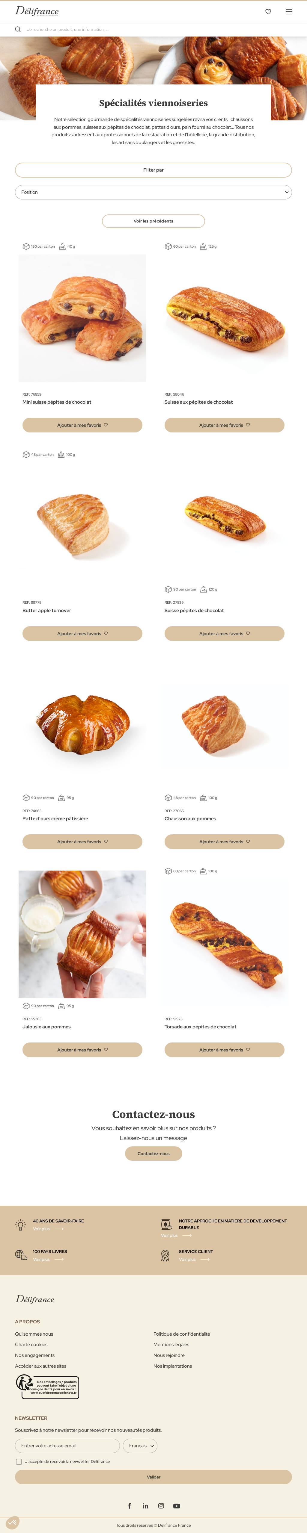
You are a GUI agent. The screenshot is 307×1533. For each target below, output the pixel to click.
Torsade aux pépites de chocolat (201, 1027)
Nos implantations (173, 1366)
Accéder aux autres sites (40, 1366)
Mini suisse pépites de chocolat (56, 402)
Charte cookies (31, 1344)
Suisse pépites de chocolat (194, 611)
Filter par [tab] (153, 170)
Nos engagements (35, 1355)
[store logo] (36, 11)
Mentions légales (171, 1344)
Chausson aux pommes (190, 819)
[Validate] (153, 1477)
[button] (82, 425)
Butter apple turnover (46, 611)
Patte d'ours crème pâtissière (55, 819)
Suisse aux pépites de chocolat (199, 402)
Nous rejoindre (169, 1355)
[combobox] (153, 29)
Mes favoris (268, 11)
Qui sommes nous (34, 1334)
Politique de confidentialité (182, 1334)
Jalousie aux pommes (46, 1027)
